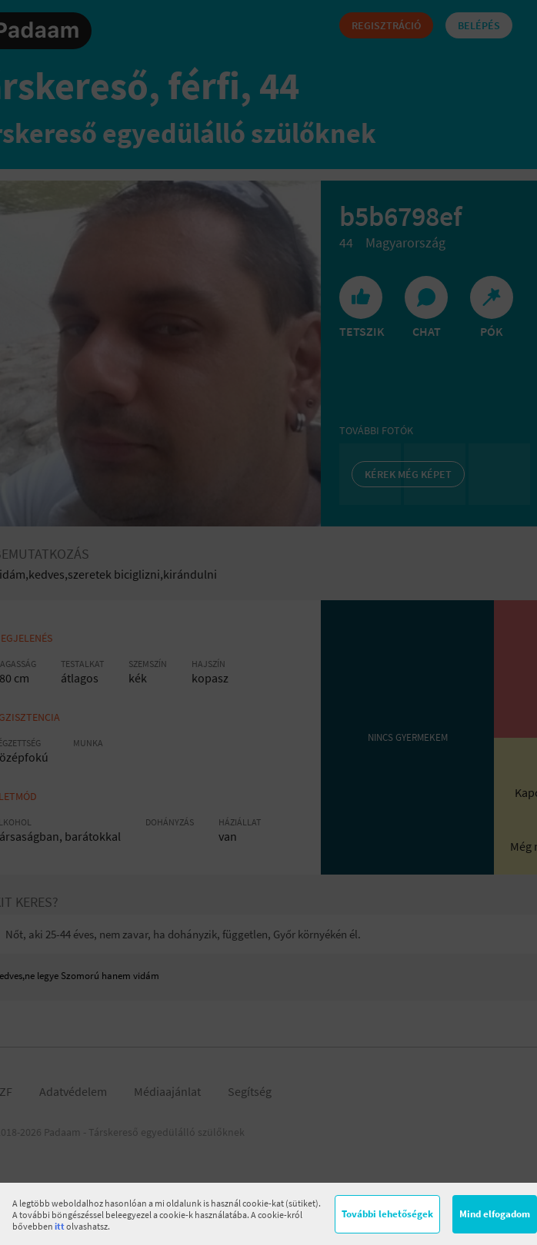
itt (60, 1226)
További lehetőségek (387, 1213)
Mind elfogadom (494, 1213)
